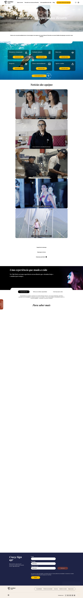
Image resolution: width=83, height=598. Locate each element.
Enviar (35, 577)
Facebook (70, 595)
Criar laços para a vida (58, 291)
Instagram (68, 595)
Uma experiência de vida (45, 2)
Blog (54, 2)
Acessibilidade (39, 588)
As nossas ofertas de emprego (63, 2)
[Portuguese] (78, 2)
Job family (33, 561)
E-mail (32, 556)
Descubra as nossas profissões (32, 2)
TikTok (66, 595)
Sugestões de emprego (41, 247)
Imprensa (56, 588)
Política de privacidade (47, 588)
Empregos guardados (40, 256)
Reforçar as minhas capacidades (40, 291)
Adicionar (63, 568)
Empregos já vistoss (41, 252)
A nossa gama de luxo (39, 75)
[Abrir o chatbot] (78, 594)
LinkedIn (72, 595)
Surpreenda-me (23, 291)
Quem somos (20, 2)
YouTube (74, 595)
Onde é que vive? (34, 566)
